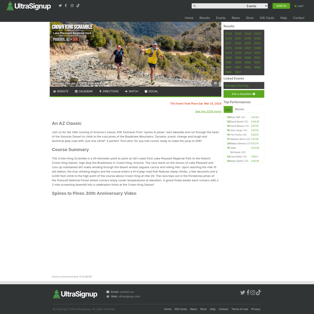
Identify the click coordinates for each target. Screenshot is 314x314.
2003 (238, 52)
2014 (257, 43)
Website (60, 91)
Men (228, 109)
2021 (238, 38)
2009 (238, 48)
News (236, 18)
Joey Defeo (236, 156)
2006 (257, 48)
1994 (247, 62)
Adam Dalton (237, 161)
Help (283, 18)
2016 (238, 43)
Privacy (255, 309)
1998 (247, 57)
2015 (247, 43)
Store (250, 18)
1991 (238, 67)
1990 (247, 67)
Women (239, 109)
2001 (257, 52)
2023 (257, 33)
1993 (257, 62)
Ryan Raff (235, 117)
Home (189, 18)
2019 (247, 38)
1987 (238, 72)
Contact (298, 18)
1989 (257, 67)
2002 (247, 52)
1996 (228, 62)
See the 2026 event (208, 111)
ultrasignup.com (129, 296)
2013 (228, 48)
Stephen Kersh (237, 139)
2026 (228, 33)
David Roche (236, 121)
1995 (238, 62)
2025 (238, 33)
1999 (238, 57)
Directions (108, 91)
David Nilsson (237, 126)
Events (221, 18)
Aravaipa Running (236, 85)
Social (151, 91)
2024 (247, 33)
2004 (228, 52)
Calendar (84, 91)
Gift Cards (267, 18)
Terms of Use (240, 309)
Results (205, 18)
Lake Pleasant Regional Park (72, 33)
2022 (228, 38)
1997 (257, 57)
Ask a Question (243, 94)
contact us (127, 291)
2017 (228, 43)
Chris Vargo (236, 130)
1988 (228, 72)
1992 (228, 67)
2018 (257, 38)
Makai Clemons (238, 143)
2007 (247, 48)
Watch (131, 91)
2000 (228, 57)
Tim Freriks (236, 134)
